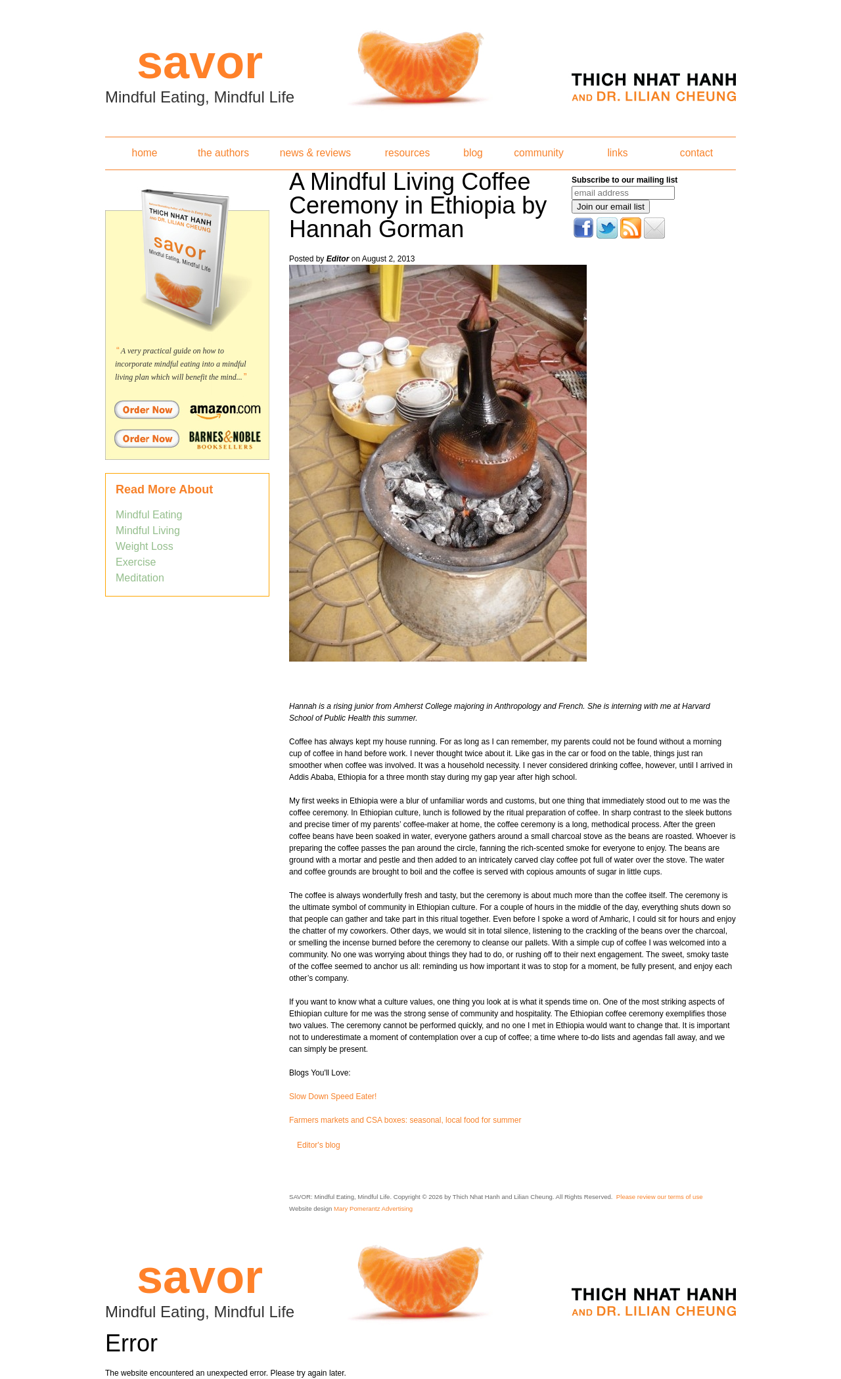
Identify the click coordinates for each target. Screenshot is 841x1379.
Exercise (136, 562)
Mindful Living (148, 530)
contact (696, 152)
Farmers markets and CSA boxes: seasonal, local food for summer (405, 1120)
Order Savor (187, 409)
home (144, 152)
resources (407, 152)
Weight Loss (144, 546)
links (617, 152)
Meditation (140, 577)
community (538, 152)
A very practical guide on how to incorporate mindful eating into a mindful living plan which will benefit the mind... (180, 364)
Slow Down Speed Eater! (332, 1096)
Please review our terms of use (659, 1196)
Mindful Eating (149, 514)
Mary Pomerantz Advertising (373, 1208)
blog (472, 152)
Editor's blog (318, 1145)
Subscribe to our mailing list (624, 180)
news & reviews (315, 152)
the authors (223, 152)
